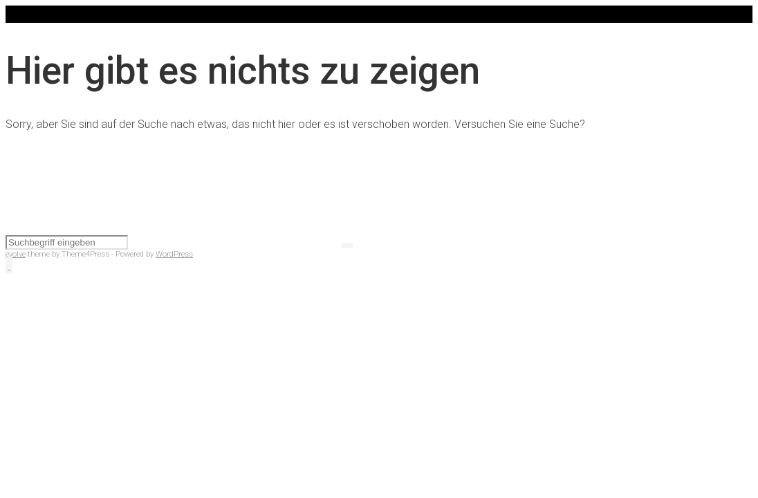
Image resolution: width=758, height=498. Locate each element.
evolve (16, 254)
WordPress (174, 254)
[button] (9, 265)
